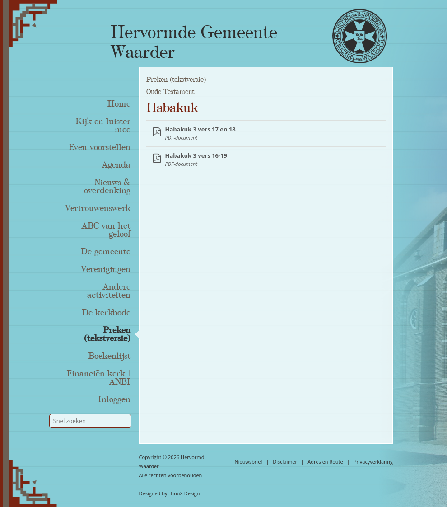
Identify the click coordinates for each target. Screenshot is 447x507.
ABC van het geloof (106, 230)
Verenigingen (105, 269)
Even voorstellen (99, 147)
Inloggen (114, 399)
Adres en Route (325, 461)
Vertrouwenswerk (97, 208)
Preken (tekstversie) (107, 334)
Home (118, 103)
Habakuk (172, 108)
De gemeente (105, 251)
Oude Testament (170, 91)
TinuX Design (185, 493)
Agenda (116, 164)
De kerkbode (106, 312)
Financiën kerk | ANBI (98, 377)
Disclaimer (285, 461)
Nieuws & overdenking (107, 186)
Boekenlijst (109, 356)
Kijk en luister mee (102, 125)
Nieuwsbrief (248, 461)
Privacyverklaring (373, 461)
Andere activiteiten (108, 291)
